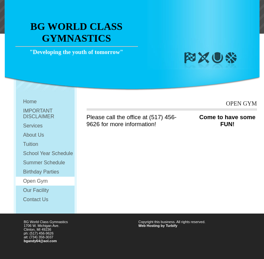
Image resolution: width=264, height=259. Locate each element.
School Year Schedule (48, 153)
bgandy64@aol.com (40, 241)
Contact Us (35, 199)
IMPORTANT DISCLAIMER (38, 113)
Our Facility (36, 190)
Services (33, 125)
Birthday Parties (41, 171)
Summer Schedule (44, 162)
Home (30, 101)
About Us (33, 135)
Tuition (30, 144)
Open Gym (35, 181)
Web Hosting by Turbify (158, 226)
